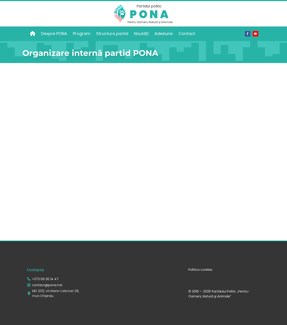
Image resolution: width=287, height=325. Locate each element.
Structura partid (112, 33)
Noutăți (141, 33)
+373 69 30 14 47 (45, 279)
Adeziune (163, 33)
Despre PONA (54, 33)
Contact (186, 33)
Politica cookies (200, 269)
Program (81, 33)
